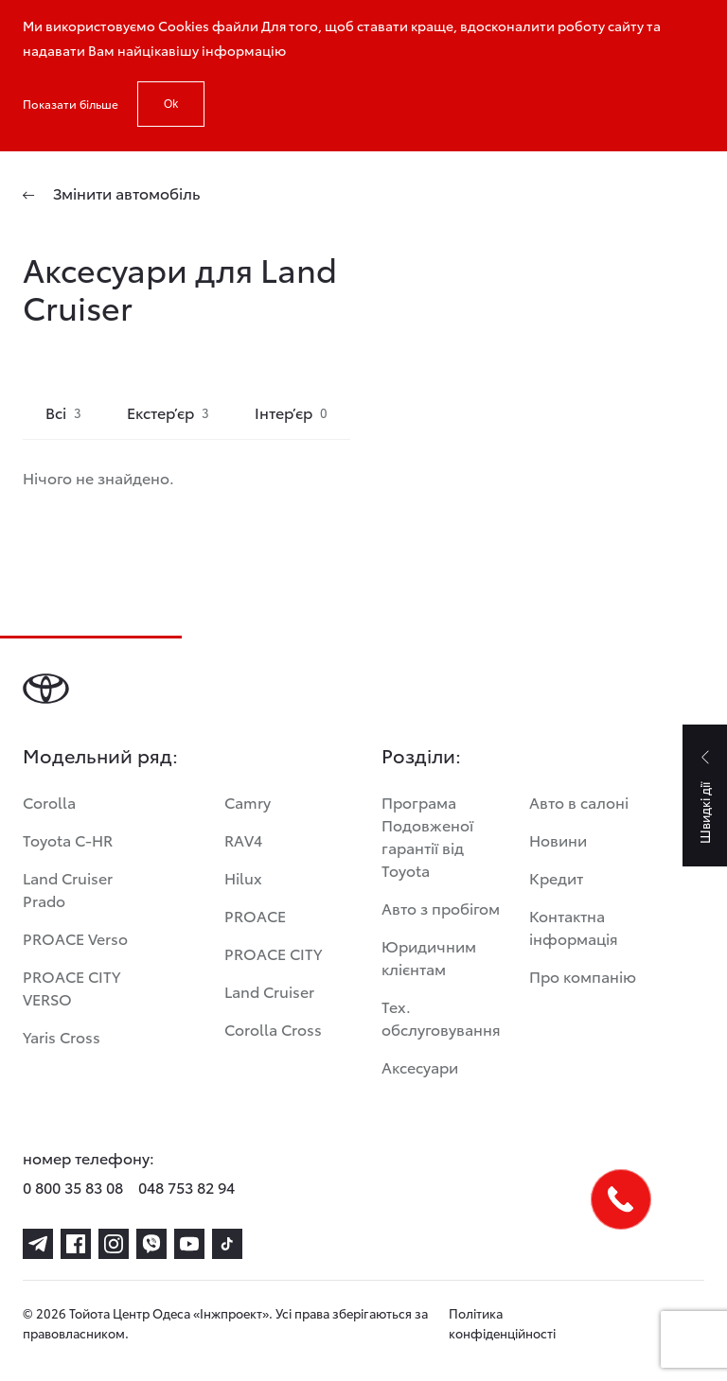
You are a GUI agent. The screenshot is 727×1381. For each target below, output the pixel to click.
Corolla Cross (273, 1029)
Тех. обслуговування (441, 1017)
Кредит (556, 877)
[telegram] (38, 1244)
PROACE (255, 915)
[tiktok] (227, 1244)
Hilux (243, 877)
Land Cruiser (269, 991)
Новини (558, 839)
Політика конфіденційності (502, 1322)
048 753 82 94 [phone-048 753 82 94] (186, 1186)
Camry (247, 802)
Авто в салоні (579, 802)
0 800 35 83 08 (73, 1186)
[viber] (151, 1244)
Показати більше (70, 104)
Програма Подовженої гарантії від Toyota (427, 836)
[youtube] (189, 1244)
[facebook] (76, 1244)
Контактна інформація (573, 926)
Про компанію (582, 976)
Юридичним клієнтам (428, 957)
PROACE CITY (273, 953)
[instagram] (113, 1244)
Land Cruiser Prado (68, 888)
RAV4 (243, 839)
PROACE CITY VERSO (71, 987)
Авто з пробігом (440, 907)
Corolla (49, 802)
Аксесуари (419, 1066)
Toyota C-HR (68, 839)
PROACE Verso (75, 938)
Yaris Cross (61, 1036)
